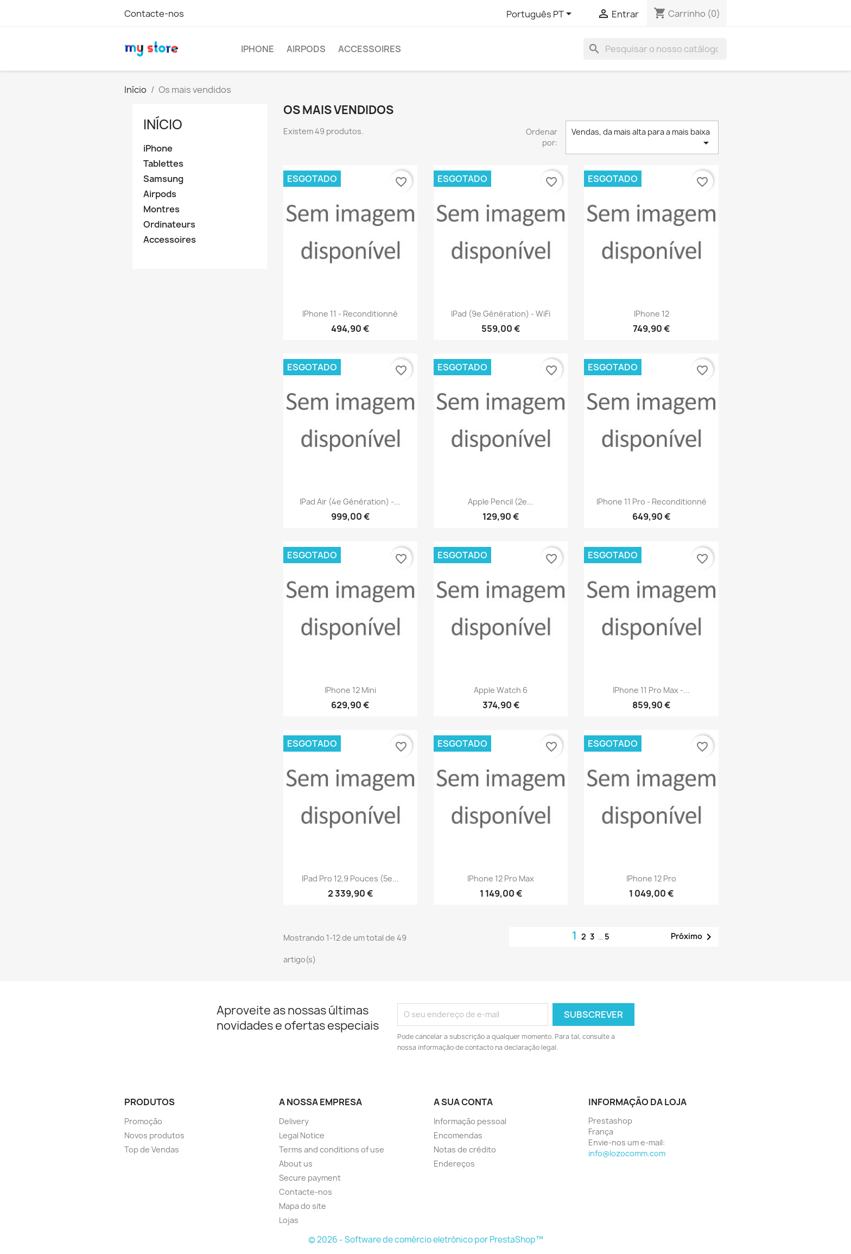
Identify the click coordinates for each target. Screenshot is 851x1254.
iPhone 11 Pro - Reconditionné (651, 501)
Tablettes (163, 163)
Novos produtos (154, 1135)
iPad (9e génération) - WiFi (500, 313)
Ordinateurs (169, 224)
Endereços (454, 1163)
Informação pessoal (470, 1121)
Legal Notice (302, 1135)
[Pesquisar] (655, 49)
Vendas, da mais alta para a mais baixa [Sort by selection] (642, 138)
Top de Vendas (151, 1149)
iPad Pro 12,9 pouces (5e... (350, 878)
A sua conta (463, 1102)
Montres (161, 209)
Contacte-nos (154, 14)
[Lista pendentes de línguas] (540, 14)
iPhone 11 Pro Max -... (651, 690)
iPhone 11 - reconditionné (350, 313)
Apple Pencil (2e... (501, 501)
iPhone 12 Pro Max (500, 878)
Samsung (163, 179)
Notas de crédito (465, 1149)
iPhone (257, 49)
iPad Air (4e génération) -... (350, 501)
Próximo (693, 936)
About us (296, 1163)
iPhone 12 (651, 313)
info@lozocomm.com (626, 1153)
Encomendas (458, 1135)
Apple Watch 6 (501, 690)
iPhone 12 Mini (350, 690)
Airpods (306, 49)
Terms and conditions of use (331, 1149)
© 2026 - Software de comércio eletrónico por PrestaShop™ (425, 1239)
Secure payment (310, 1178)
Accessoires (369, 49)
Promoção (143, 1121)
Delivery (294, 1121)
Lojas (289, 1220)
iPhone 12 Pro (651, 878)
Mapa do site (302, 1206)
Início (162, 124)
